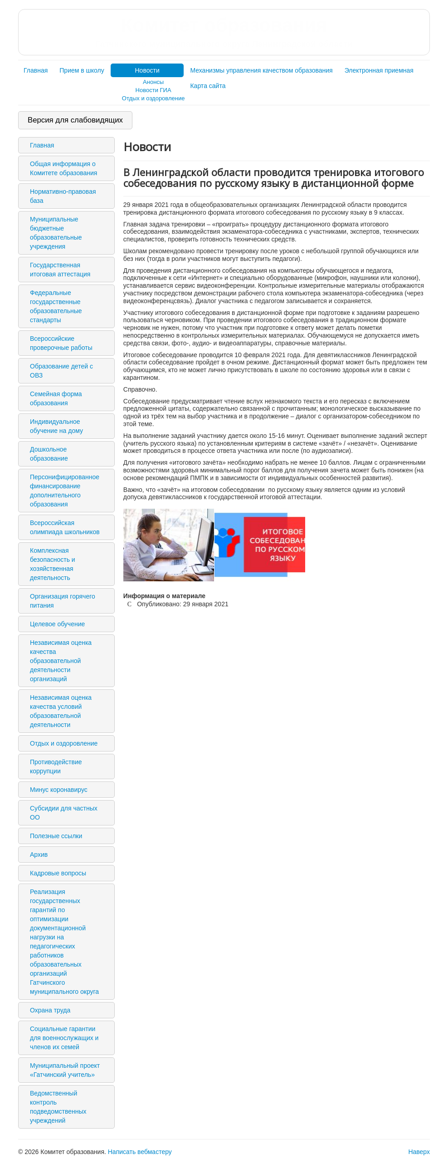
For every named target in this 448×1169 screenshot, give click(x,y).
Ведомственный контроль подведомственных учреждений (58, 1107)
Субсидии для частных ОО (63, 813)
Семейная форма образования (56, 398)
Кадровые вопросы (58, 873)
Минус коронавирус (59, 789)
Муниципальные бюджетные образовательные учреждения (56, 233)
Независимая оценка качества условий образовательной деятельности (61, 711)
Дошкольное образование (49, 454)
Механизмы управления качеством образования (261, 70)
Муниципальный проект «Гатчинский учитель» (65, 1070)
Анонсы (153, 82)
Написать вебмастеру (140, 1151)
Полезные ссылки (56, 836)
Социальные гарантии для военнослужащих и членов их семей (64, 1038)
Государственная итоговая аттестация (60, 269)
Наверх (419, 1151)
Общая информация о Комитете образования (63, 168)
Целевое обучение (57, 624)
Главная (36, 70)
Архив (39, 854)
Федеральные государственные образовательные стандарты (56, 306)
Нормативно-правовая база (63, 196)
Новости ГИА (153, 90)
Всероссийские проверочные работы (61, 343)
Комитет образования (224, 32)
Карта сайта (207, 85)
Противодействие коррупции (56, 766)
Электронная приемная (379, 70)
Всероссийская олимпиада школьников (65, 527)
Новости (147, 70)
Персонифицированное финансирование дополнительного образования (64, 490)
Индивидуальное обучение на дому (56, 426)
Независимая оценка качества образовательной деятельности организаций (61, 661)
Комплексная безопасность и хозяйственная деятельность (52, 564)
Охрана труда (50, 1010)
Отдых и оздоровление (153, 98)
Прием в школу (81, 70)
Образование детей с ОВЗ (61, 371)
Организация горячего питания (62, 601)
